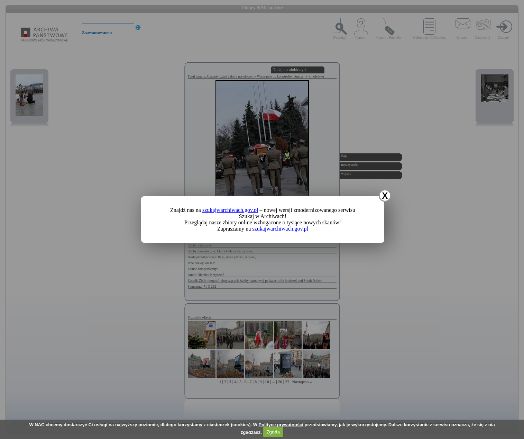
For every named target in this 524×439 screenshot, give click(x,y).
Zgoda (273, 431)
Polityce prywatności (281, 424)
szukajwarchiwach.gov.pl (230, 210)
